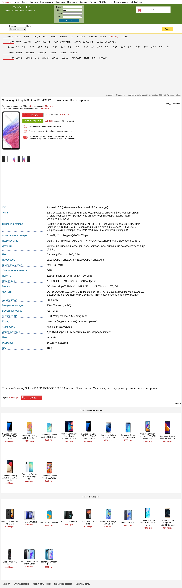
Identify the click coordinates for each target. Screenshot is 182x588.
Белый (19, 52)
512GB (65, 58)
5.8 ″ (78, 47)
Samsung (113, 36)
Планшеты (72, 2)
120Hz (19, 58)
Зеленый (30, 52)
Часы (16, 2)
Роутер (93, 2)
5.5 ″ (55, 47)
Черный (73, 52)
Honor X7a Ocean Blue (49, 563)
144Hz (29, 58)
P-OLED (103, 58)
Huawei (63, 36)
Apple (26, 36)
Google (36, 36)
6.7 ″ (146, 47)
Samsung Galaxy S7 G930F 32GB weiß (9, 436)
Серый (53, 52)
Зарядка (83, 2)
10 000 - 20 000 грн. (83, 42)
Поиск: (29, 26)
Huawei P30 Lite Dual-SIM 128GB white (147, 522)
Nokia (103, 36)
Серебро (42, 52)
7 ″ (168, 47)
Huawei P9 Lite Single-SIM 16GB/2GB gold (167, 522)
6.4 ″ (122, 47)
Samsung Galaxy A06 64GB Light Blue (29, 476)
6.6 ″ (138, 47)
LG (72, 36)
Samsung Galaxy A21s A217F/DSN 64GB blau (148, 436)
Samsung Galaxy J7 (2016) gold (108, 436)
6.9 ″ (161, 47)
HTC (45, 36)
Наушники (60, 2)
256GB (55, 58)
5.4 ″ (47, 47)
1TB (37, 58)
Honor (54, 36)
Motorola (93, 36)
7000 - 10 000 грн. (62, 42)
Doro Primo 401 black (10, 563)
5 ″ (17, 47)
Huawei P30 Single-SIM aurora (108, 522)
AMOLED (76, 58)
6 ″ (92, 47)
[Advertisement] (91, 77)
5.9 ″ (86, 47)
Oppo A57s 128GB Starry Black (29, 562)
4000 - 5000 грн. (24, 42)
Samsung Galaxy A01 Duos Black (29, 437)
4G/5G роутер (105, 2)
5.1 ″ (24, 47)
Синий (63, 52)
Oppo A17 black (128, 523)
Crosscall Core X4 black (89, 522)
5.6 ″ (63, 47)
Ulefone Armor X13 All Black (9, 522)
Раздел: (12, 26)
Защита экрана (121, 2)
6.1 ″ (99, 47)
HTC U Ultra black (69, 522)
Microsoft (81, 36)
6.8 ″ (153, 47)
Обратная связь (82, 584)
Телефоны (6, 2)
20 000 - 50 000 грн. (106, 42)
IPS (94, 58)
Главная (6, 584)
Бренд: (10, 36)
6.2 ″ (107, 47)
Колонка (34, 2)
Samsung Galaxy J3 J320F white (128, 436)
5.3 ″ (39, 47)
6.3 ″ (115, 47)
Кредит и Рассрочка (42, 584)
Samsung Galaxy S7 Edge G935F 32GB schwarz (88, 436)
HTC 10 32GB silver (49, 523)
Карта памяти (46, 2)
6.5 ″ (130, 47)
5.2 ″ (32, 47)
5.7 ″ (70, 47)
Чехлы (24, 2)
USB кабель (136, 2)
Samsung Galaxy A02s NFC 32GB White (9, 477)
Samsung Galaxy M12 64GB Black (167, 437)
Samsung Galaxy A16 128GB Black (49, 436)
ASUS (18, 36)
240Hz (45, 58)
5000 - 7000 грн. (42, 42)
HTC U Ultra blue (29, 522)
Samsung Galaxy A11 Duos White (49, 477)
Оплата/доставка (21, 584)
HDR (86, 58)
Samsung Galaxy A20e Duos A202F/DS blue (68, 436)
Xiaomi (125, 36)
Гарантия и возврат (63, 584)
